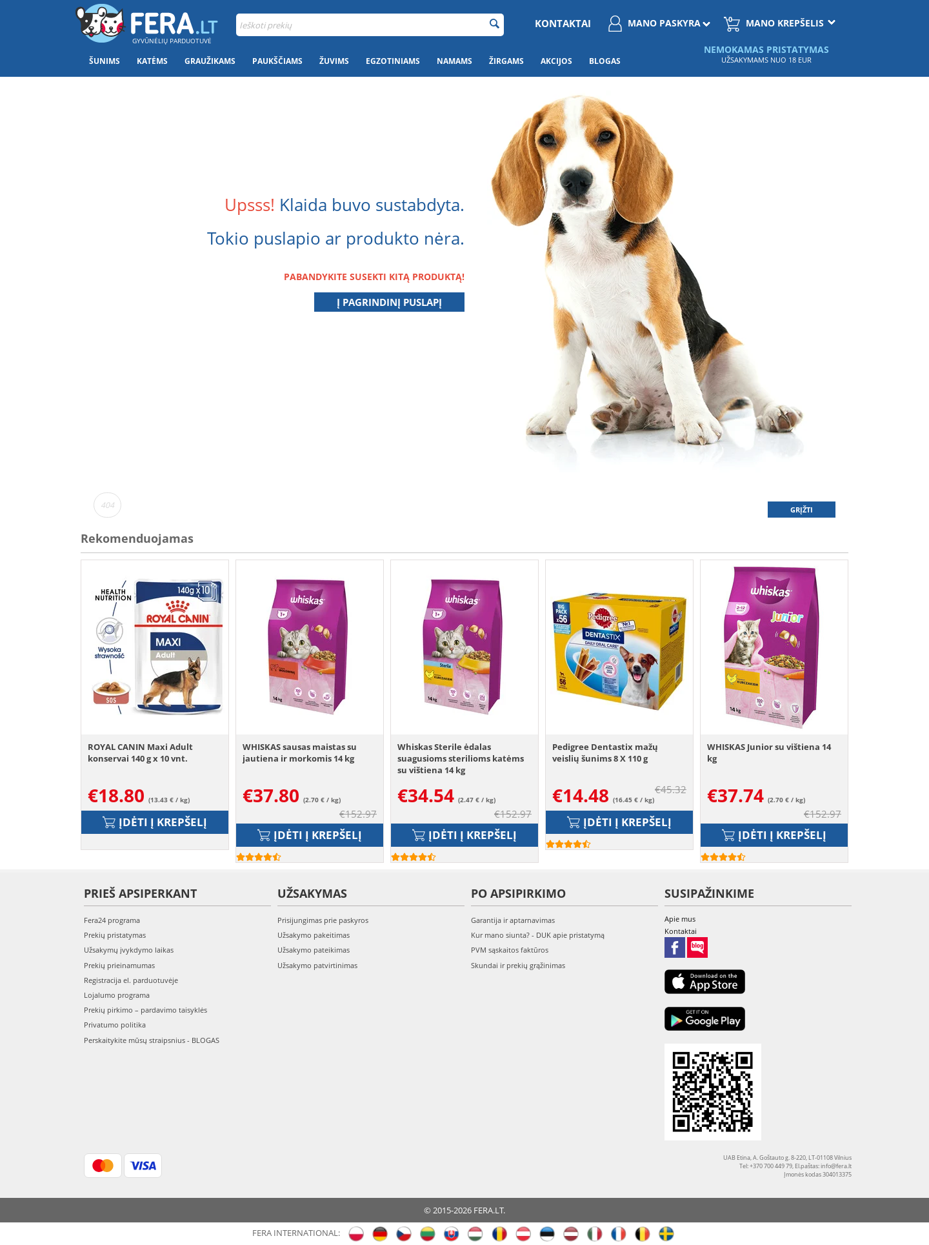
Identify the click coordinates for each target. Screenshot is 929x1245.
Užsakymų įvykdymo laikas (129, 950)
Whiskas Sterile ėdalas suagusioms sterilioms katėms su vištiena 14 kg (460, 758)
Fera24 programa (112, 920)
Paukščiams (277, 61)
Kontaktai (563, 23)
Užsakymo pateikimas (313, 950)
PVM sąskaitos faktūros (509, 950)
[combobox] (370, 25)
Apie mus (679, 919)
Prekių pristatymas (115, 935)
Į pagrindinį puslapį (389, 302)
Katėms (152, 61)
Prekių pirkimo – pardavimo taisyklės (145, 1010)
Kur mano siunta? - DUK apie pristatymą (537, 935)
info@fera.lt (836, 1166)
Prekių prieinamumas (119, 965)
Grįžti (801, 509)
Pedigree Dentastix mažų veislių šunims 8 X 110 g (605, 752)
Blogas (605, 61)
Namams (454, 61)
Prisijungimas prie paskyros (322, 920)
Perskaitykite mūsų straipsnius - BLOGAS (151, 1040)
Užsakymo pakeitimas (313, 935)
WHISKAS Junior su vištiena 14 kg (769, 752)
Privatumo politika (115, 1024)
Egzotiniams (393, 61)
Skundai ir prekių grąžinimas (518, 965)
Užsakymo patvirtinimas (317, 965)
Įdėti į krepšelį (155, 822)
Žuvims (334, 61)
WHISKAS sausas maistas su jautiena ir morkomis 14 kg (300, 752)
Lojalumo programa (117, 995)
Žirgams (506, 61)
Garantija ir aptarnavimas (513, 920)
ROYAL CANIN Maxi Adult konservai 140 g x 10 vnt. (140, 752)
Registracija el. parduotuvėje (131, 980)
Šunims (104, 61)
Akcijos (556, 61)
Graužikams (210, 61)
